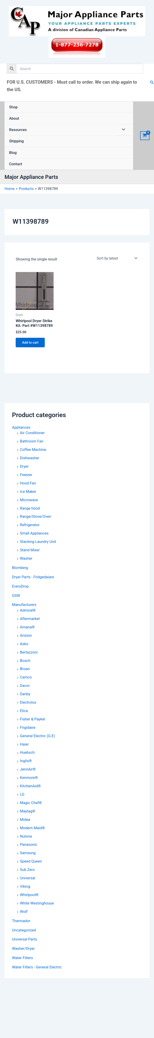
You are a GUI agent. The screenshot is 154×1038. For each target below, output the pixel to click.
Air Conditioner (32, 433)
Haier (24, 744)
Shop (13, 107)
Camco (26, 677)
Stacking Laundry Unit (38, 542)
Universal (27, 878)
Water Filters (22, 958)
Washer (26, 558)
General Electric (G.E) (37, 736)
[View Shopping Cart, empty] (144, 135)
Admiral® (28, 610)
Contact (15, 164)
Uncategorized (24, 930)
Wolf (23, 911)
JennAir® (28, 769)
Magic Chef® (31, 803)
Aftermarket (30, 619)
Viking (25, 886)
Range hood (30, 508)
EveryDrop (20, 586)
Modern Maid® (32, 828)
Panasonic (28, 844)
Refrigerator (30, 525)
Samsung (28, 853)
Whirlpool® (29, 895)
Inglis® (26, 761)
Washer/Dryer (23, 948)
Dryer (24, 466)
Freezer (26, 475)
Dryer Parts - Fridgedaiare (33, 577)
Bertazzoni (29, 652)
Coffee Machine (33, 449)
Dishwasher (29, 458)
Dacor (25, 685)
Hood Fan (28, 483)
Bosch (25, 661)
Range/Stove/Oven (35, 516)
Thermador (21, 921)
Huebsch (27, 752)
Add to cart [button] (30, 342)
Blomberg (20, 568)
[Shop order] (116, 258)
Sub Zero (27, 870)
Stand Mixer (30, 550)
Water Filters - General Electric (37, 967)
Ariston (26, 635)
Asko (24, 644)
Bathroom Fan (31, 441)
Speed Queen (31, 861)
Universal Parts (24, 939)
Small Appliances (34, 533)
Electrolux (28, 702)
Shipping (16, 141)
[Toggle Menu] (122, 129)
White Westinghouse (37, 903)
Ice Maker (28, 491)
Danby (25, 694)
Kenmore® (29, 777)
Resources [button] (18, 130)
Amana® (27, 627)
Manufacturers (24, 605)
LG (22, 794)
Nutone (26, 836)
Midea (25, 819)
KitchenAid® (30, 786)
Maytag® (27, 811)
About (14, 118)
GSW (16, 595)
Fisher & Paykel (32, 719)
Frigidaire (27, 727)
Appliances (21, 427)
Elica (24, 711)
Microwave (29, 500)
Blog (13, 153)
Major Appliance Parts (31, 177)
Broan (25, 669)
